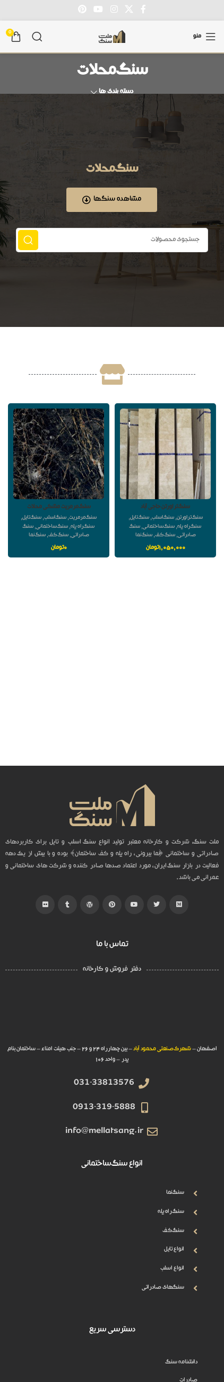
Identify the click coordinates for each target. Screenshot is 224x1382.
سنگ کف (165, 535)
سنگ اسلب (163, 518)
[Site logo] (112, 36)
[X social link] (128, 10)
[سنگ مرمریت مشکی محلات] (58, 454)
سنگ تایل (139, 518)
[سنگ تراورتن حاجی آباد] (165, 454)
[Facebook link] (143, 10)
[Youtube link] (98, 10)
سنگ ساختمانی (159, 527)
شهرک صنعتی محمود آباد (162, 1049)
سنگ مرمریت (83, 518)
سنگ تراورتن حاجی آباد (165, 507)
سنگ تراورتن (190, 518)
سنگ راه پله (189, 527)
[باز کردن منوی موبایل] (204, 36)
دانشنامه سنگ (181, 1362)
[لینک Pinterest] (82, 10)
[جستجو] (37, 36)
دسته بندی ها (116, 92)
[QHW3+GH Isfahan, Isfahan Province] (112, 1012)
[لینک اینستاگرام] (114, 10)
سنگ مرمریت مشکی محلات (59, 507)
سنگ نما (143, 535)
